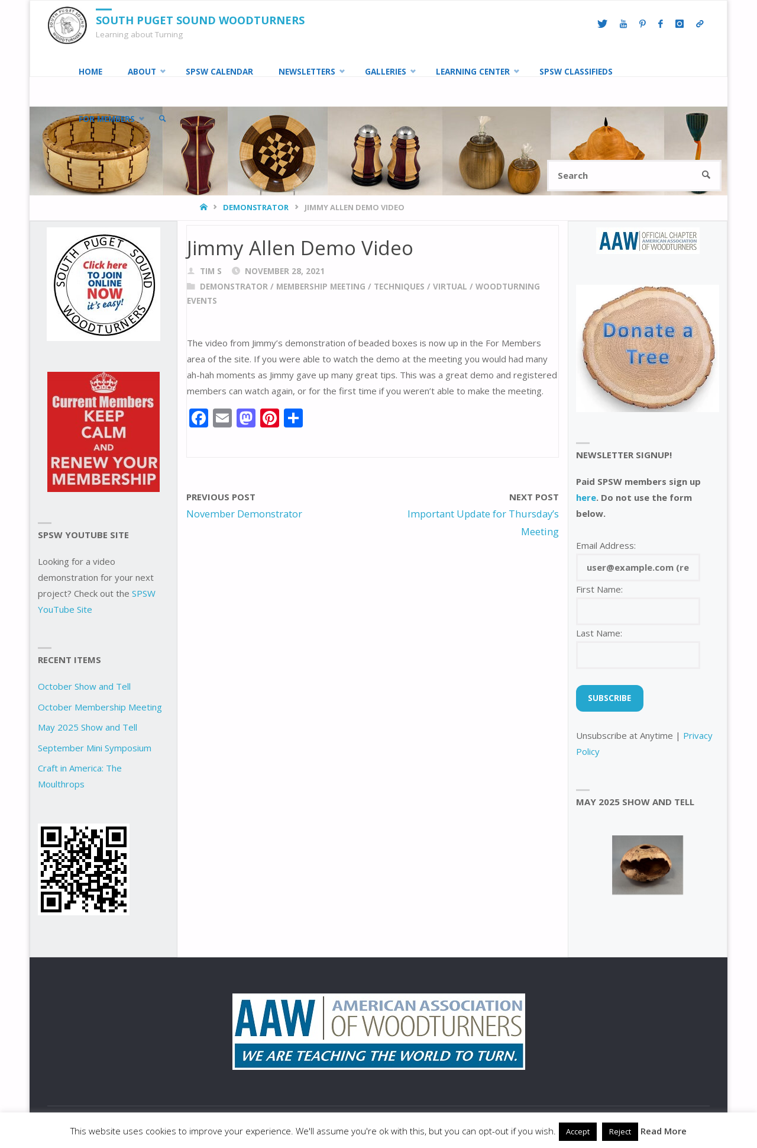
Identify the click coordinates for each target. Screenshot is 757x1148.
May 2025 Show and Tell (87, 727)
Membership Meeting (320, 286)
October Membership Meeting (100, 707)
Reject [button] (620, 1131)
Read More (663, 1131)
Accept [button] (578, 1131)
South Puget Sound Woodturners (200, 20)
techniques (399, 286)
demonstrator (256, 207)
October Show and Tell (84, 686)
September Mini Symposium (94, 748)
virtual (450, 286)
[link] (162, 119)
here (586, 497)
